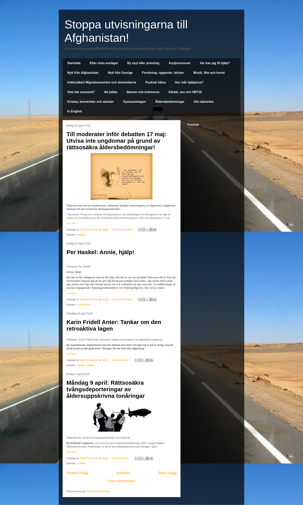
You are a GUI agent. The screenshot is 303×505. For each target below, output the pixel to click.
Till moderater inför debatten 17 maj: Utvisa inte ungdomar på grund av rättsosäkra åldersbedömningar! (116, 140)
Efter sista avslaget (104, 63)
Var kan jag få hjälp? (215, 63)
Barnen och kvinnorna (143, 92)
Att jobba (110, 92)
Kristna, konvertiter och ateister (90, 101)
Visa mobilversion (121, 481)
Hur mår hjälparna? (189, 82)
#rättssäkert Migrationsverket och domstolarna (101, 82)
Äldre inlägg (167, 473)
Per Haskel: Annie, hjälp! (100, 252)
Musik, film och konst (209, 72)
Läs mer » (72, 223)
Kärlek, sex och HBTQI (185, 92)
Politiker (81, 234)
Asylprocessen (180, 63)
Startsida (73, 63)
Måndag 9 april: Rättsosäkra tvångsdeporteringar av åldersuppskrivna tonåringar (105, 389)
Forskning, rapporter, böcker (163, 72)
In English (74, 111)
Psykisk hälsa (156, 82)
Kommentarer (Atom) (97, 491)
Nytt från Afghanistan (83, 72)
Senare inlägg (77, 473)
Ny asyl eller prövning (143, 63)
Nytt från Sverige (120, 72)
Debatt (80, 365)
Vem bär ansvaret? (81, 92)
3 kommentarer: (120, 458)
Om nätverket (203, 101)
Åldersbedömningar (169, 101)
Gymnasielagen (134, 101)
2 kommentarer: (120, 360)
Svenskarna (83, 304)
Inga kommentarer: (122, 229)
